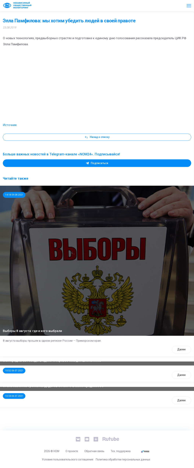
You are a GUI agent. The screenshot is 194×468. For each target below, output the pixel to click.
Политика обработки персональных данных (123, 459)
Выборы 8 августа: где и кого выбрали (32, 331)
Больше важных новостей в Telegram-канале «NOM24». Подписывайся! (61, 154)
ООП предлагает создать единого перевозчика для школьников (52, 360)
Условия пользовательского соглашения (67, 459)
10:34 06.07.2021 (14, 396)
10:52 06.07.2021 (14, 370)
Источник (10, 125)
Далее (181, 349)
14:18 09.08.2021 (14, 194)
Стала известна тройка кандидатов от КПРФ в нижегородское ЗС (53, 386)
